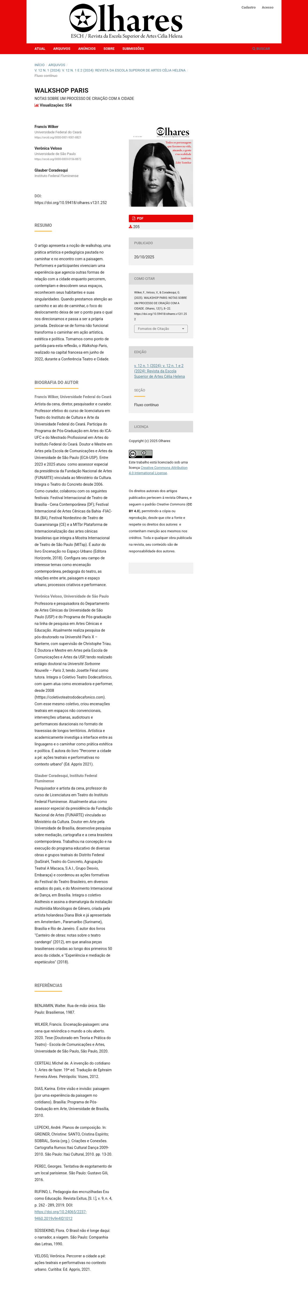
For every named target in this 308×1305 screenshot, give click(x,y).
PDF (139, 218)
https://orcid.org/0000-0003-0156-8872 (58, 159)
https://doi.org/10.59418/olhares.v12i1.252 (71, 203)
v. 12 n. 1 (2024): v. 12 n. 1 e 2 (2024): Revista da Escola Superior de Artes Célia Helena (110, 70)
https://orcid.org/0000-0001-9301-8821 (58, 137)
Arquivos (61, 49)
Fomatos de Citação (153, 329)
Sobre (109, 49)
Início (39, 65)
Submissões (133, 49)
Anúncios (87, 49)
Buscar (261, 49)
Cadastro (249, 7)
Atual (40, 49)
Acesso (267, 7)
